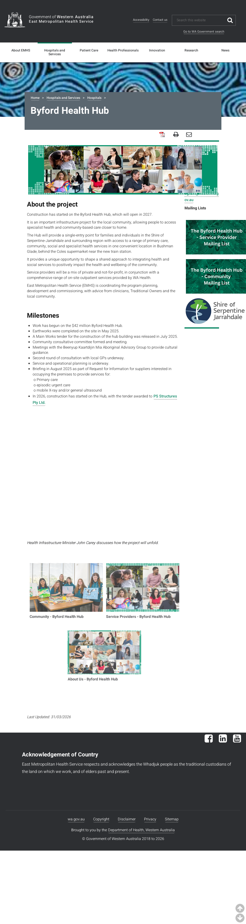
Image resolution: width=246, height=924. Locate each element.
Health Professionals (123, 50)
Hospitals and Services (54, 52)
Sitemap (172, 819)
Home (35, 97)
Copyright (101, 819)
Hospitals (94, 97)
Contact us (160, 20)
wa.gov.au (76, 819)
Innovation (157, 50)
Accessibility (141, 20)
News (225, 50)
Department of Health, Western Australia (141, 830)
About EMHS (20, 50)
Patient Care (89, 50)
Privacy (150, 819)
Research (191, 50)
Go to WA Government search (203, 31)
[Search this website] (200, 20)
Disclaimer (127, 819)
